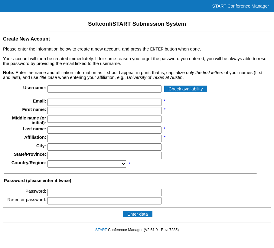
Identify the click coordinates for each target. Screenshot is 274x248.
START (101, 231)
